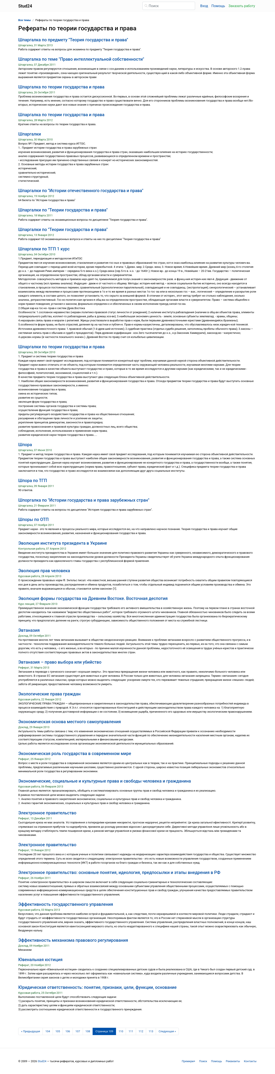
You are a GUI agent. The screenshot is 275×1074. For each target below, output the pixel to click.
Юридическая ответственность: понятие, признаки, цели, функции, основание (97, 987)
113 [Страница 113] (151, 1031)
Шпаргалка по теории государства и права (61, 86)
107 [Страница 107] (77, 1031)
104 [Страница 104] (47, 1031)
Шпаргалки (29, 134)
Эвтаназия (29, 630)
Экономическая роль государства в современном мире (74, 753)
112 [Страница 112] (141, 1031)
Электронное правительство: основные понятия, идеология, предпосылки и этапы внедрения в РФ (119, 872)
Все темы (24, 20)
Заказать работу (242, 6)
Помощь (218, 6)
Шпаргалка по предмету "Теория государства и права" (73, 39)
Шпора (25, 444)
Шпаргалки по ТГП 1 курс (44, 248)
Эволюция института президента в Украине (62, 543)
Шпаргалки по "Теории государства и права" (63, 210)
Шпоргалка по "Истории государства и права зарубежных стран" (83, 500)
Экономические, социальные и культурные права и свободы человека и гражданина (104, 781)
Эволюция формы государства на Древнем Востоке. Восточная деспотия (93, 598)
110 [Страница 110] (121, 1031)
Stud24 (42, 1061)
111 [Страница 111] (130, 1031)
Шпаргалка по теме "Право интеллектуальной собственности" (81, 59)
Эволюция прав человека (44, 570)
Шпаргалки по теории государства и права (61, 346)
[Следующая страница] (167, 1031)
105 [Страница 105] (57, 1031)
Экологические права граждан (49, 693)
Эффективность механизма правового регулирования (73, 940)
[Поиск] (168, 6)
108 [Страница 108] (88, 1031)
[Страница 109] (104, 1031)
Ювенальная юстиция (40, 959)
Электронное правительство (47, 812)
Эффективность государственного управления (65, 904)
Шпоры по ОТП (33, 519)
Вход (204, 6)
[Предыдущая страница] (30, 1031)
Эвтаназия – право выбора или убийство (59, 662)
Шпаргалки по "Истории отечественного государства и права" (80, 190)
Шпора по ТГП (32, 480)
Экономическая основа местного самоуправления (69, 721)
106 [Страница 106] (67, 1031)
